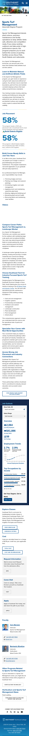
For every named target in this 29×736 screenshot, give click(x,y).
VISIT (7, 592)
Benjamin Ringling (17, 646)
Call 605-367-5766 (12, 658)
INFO (7, 571)
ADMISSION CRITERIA (10, 531)
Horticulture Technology (12, 684)
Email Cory (9, 639)
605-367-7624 (20, 728)
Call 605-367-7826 (12, 637)
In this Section (6, 15)
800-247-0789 (17, 730)
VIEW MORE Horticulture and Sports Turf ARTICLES (14, 698)
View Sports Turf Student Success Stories (14, 393)
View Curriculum (9, 527)
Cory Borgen (15, 625)
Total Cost (7, 548)
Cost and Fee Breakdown (12, 552)
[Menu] (26, 3)
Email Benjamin (10, 661)
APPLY (8, 610)
